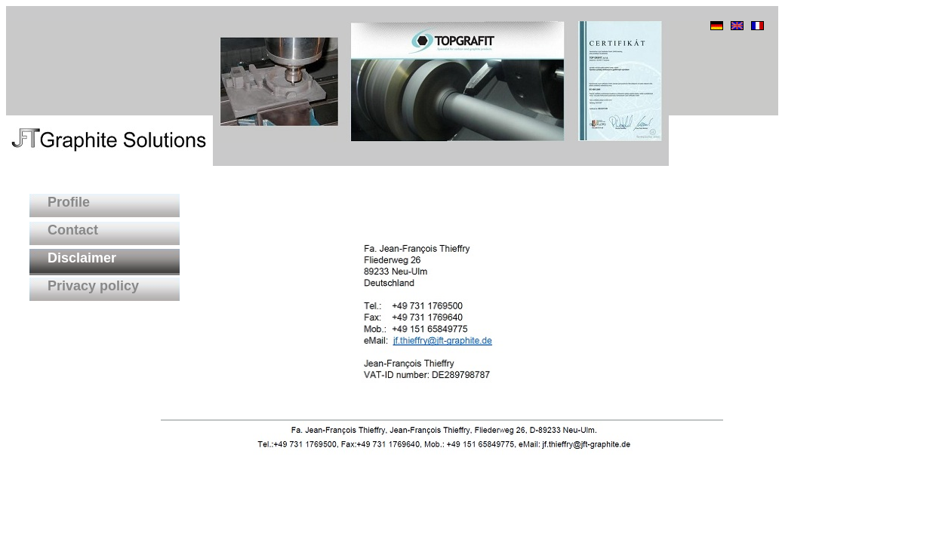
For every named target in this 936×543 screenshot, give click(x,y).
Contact (63, 230)
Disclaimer (72, 257)
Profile (59, 202)
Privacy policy (84, 285)
